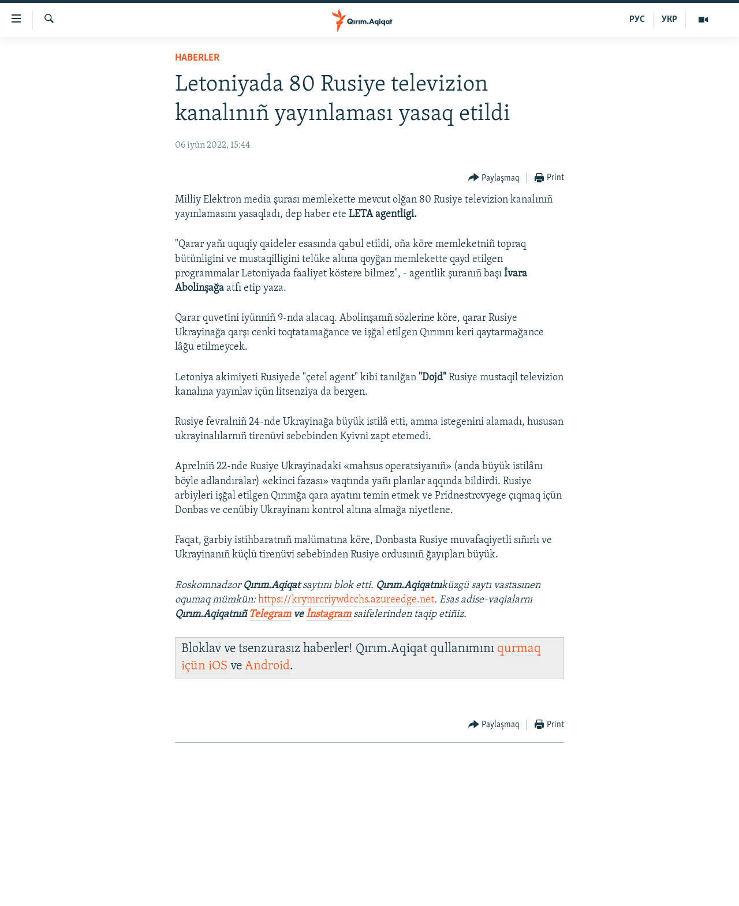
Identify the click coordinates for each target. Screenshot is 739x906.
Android (267, 666)
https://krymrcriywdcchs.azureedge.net (346, 599)
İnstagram (329, 614)
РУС (637, 19)
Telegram (270, 614)
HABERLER (197, 58)
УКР (669, 19)
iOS (217, 666)
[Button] (494, 178)
